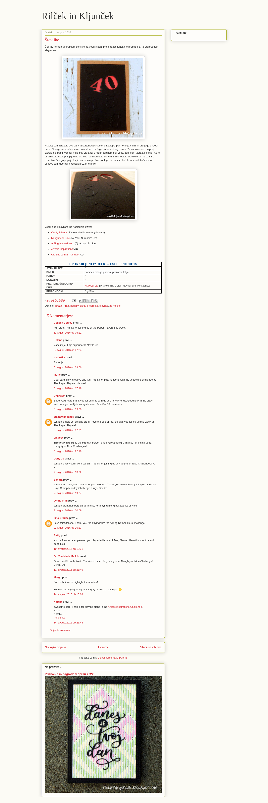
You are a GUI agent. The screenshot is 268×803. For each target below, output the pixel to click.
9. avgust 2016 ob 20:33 (68, 527)
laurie (57, 374)
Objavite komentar (60, 630)
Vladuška (59, 357)
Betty (57, 535)
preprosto (92, 305)
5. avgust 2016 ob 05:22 (68, 332)
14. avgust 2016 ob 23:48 (68, 622)
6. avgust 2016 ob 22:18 (68, 451)
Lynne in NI (61, 500)
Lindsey (59, 437)
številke (103, 305)
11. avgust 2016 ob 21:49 (68, 569)
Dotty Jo (59, 458)
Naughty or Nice (60, 238)
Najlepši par (92, 285)
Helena (58, 340)
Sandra (58, 479)
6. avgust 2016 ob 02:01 (68, 430)
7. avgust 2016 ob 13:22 (68, 472)
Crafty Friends (59, 232)
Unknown (60, 395)
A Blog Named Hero (62, 243)
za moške (115, 305)
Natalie (58, 601)
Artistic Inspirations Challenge (125, 606)
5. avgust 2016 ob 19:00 (68, 409)
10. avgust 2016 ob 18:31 (68, 548)
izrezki (59, 305)
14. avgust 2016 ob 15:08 (68, 594)
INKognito (59, 617)
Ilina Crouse (61, 517)
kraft (66, 305)
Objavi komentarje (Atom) (112, 657)
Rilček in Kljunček (78, 16)
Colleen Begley (63, 322)
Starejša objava (151, 647)
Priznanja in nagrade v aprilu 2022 (69, 674)
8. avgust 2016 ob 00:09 (68, 510)
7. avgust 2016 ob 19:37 (68, 493)
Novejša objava (55, 647)
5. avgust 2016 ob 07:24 (68, 349)
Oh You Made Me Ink (66, 556)
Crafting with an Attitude (65, 254)
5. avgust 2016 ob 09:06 (68, 367)
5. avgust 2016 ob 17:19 (68, 388)
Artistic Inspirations (62, 248)
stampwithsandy (64, 416)
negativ (74, 305)
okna (82, 305)
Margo (58, 577)
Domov (103, 647)
